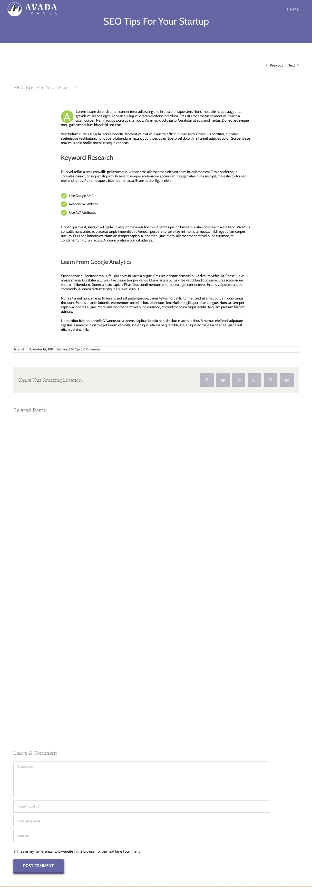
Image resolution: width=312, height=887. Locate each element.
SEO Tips (74, 349)
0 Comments (91, 349)
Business (62, 349)
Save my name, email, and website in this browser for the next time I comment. (80, 851)
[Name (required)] (141, 806)
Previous (276, 65)
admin (21, 349)
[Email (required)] (141, 821)
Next (291, 65)
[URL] (141, 836)
